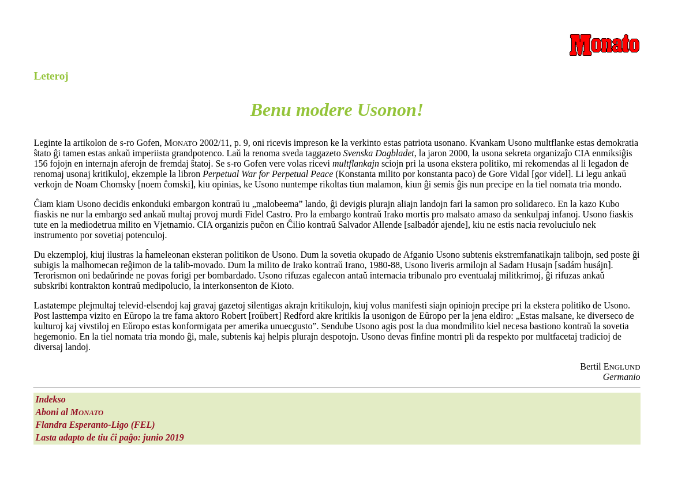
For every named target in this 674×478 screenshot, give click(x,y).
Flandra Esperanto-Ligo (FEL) (95, 425)
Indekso (50, 399)
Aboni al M (69, 412)
